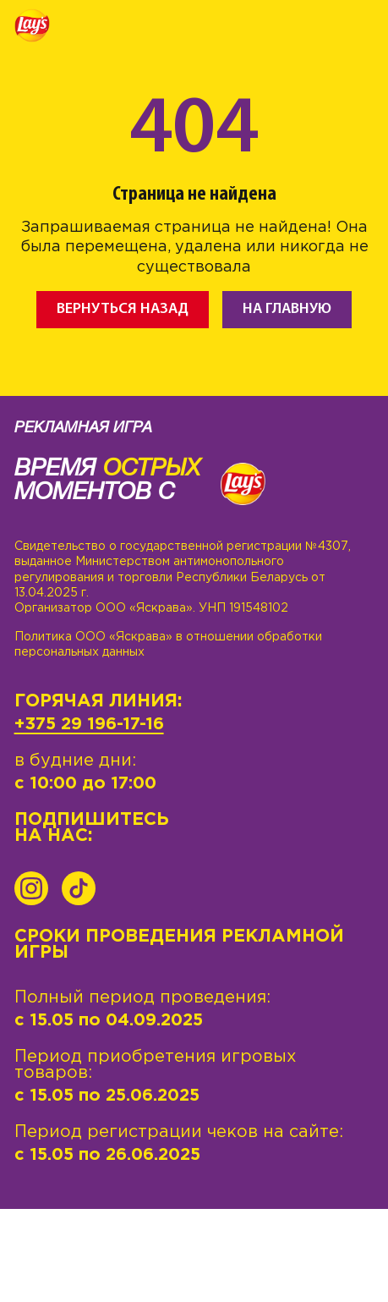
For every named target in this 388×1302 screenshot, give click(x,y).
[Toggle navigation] (361, 28)
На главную (287, 309)
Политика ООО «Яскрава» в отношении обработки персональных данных (168, 644)
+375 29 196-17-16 (89, 724)
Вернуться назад (123, 309)
